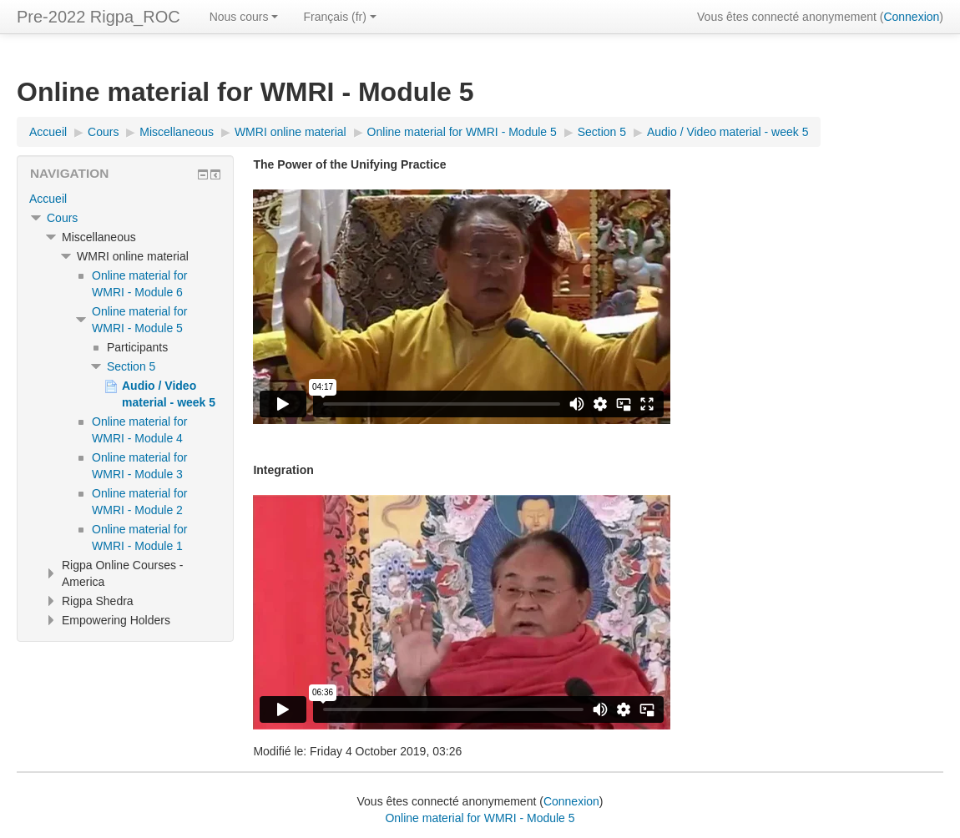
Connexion (911, 16)
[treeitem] (125, 198)
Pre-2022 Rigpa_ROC (98, 17)
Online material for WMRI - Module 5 (479, 818)
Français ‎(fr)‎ (339, 16)
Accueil (48, 198)
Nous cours (244, 16)
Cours (62, 218)
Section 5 (131, 366)
